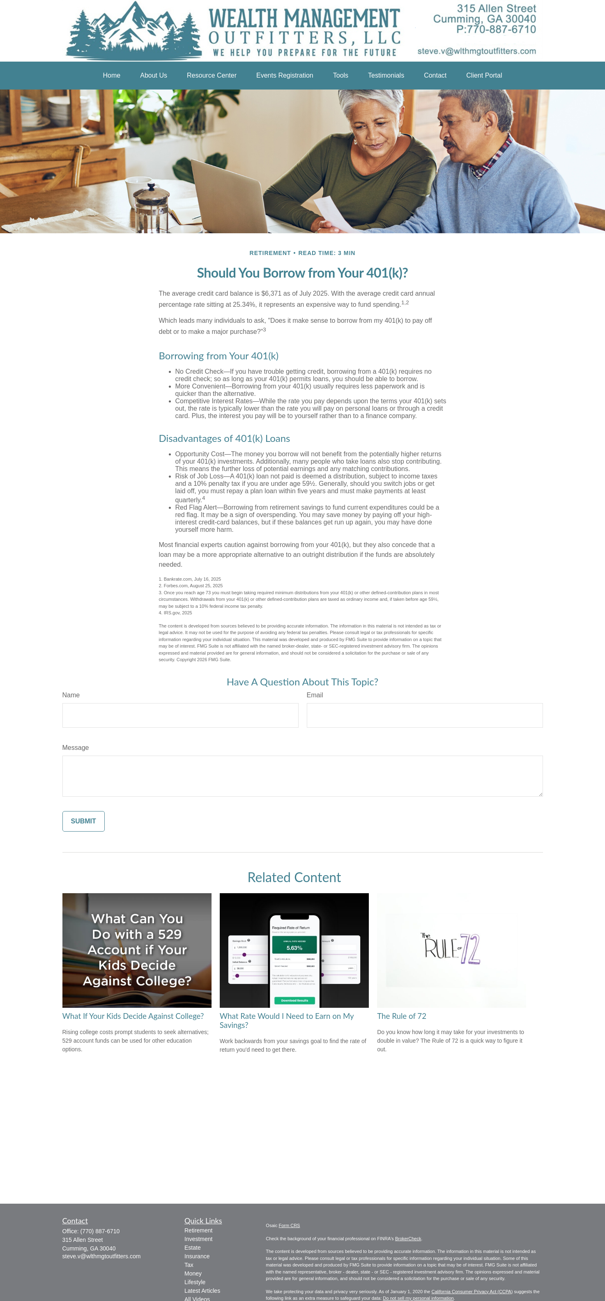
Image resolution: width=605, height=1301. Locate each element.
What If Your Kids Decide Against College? (133, 1016)
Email (315, 695)
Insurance (196, 1256)
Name (71, 695)
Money (193, 1273)
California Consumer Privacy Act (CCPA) (472, 1291)
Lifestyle (194, 1282)
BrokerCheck (408, 1238)
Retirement (198, 1230)
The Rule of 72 (401, 1016)
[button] (112, 75)
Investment (198, 1239)
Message (75, 747)
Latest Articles (202, 1290)
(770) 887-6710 (100, 1231)
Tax (188, 1265)
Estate (192, 1247)
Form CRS (289, 1225)
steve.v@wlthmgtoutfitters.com (101, 1256)
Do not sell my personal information (418, 1298)
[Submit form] (83, 821)
